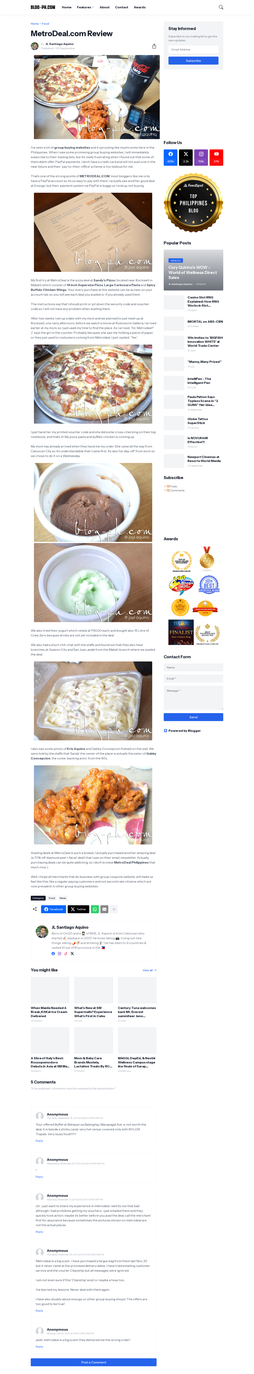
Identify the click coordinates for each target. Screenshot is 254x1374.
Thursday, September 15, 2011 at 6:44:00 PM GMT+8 (75, 1117)
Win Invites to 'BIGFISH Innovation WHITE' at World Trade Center (205, 342)
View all (148, 970)
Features (84, 7)
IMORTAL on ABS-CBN (205, 321)
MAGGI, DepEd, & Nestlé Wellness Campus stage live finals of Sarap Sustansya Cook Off (136, 1062)
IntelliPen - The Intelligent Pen (199, 381)
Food (45, 23)
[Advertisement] (197, 104)
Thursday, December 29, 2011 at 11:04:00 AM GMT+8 (75, 1254)
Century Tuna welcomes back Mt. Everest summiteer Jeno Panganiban (137, 1012)
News (63, 898)
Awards (140, 7)
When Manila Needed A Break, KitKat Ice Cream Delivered (49, 1012)
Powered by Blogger (182, 731)
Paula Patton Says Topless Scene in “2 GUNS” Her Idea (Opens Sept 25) (203, 401)
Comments (175, 490)
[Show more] (114, 909)
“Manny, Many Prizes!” (205, 362)
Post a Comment (93, 1362)
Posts (172, 486)
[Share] (153, 46)
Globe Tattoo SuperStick (198, 421)
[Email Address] (193, 49)
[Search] (219, 7)
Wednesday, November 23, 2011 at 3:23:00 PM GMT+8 (76, 1163)
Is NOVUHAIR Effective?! (198, 440)
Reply (39, 1141)
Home (66, 7)
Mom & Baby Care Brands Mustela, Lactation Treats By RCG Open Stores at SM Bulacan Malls (93, 1062)
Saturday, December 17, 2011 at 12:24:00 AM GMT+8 (75, 1199)
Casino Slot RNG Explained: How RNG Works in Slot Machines (203, 301)
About (105, 7)
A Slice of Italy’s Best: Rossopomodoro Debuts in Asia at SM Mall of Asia (50, 1062)
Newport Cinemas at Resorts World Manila (204, 459)
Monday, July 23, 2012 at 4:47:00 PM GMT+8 (70, 1333)
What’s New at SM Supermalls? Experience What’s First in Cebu (93, 1012)
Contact (121, 7)
